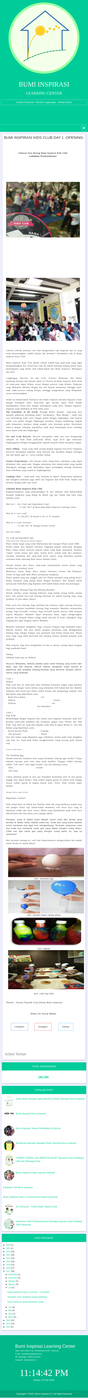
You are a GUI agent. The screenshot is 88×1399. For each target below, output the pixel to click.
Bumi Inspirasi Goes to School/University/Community (30, 1197)
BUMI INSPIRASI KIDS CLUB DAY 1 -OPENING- (28, 1292)
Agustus (12, 1284)
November (13, 1278)
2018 (8, 1268)
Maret (11, 1317)
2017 (8, 1271)
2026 (8, 1245)
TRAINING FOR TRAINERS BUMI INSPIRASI (27, 1297)
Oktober (12, 1281)
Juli (10, 1288)
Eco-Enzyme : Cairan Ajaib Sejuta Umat (36, 1206)
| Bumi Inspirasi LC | (43, 1394)
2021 (8, 1258)
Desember (13, 1275)
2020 (8, 1261)
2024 (8, 1248)
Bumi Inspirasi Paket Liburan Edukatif (35, 1172)
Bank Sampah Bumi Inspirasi (31, 1113)
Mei (10, 1310)
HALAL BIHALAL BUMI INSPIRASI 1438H (25, 1302)
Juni (10, 1307)
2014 (8, 1327)
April (10, 1314)
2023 (8, 1252)
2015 (8, 1324)
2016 (8, 1320)
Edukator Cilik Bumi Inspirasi (18, 1187)
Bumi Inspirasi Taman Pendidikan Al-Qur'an (38, 1128)
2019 (8, 1265)
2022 (8, 1255)
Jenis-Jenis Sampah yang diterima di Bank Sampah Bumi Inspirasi (50, 1098)
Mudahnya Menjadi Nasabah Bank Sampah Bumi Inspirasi (46, 1143)
